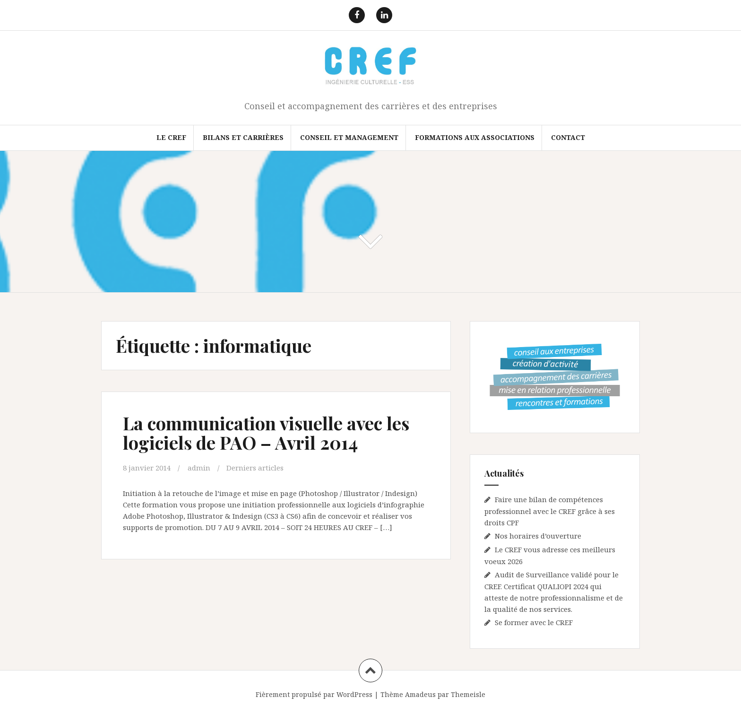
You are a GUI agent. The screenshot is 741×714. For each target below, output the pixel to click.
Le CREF (171, 137)
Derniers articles (255, 467)
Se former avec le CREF (534, 622)
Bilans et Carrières (243, 137)
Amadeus (420, 694)
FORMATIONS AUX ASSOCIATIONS (474, 137)
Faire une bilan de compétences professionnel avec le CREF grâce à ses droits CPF (549, 511)
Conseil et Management (349, 137)
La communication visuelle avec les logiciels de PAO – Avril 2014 (266, 433)
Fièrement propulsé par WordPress (314, 694)
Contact (568, 137)
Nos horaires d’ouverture (538, 535)
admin (199, 467)
